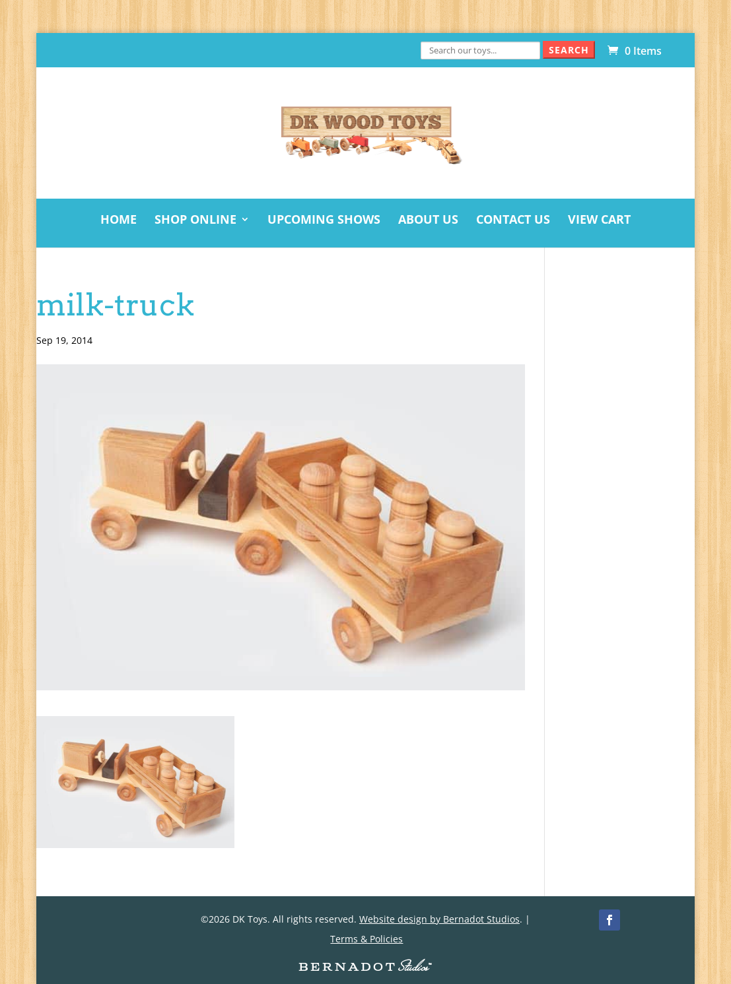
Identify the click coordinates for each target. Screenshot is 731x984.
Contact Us (513, 220)
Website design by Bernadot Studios (439, 919)
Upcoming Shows (323, 220)
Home (118, 220)
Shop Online (195, 220)
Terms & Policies (366, 939)
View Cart (599, 220)
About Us (428, 220)
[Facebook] (609, 920)
